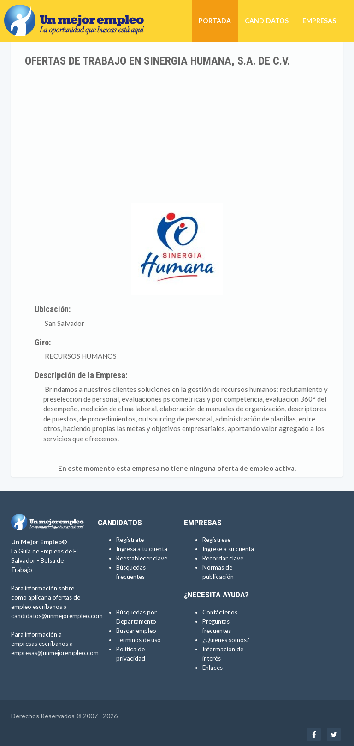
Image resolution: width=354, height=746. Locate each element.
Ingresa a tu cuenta (141, 549)
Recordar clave (222, 558)
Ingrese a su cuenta (228, 549)
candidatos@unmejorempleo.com (57, 616)
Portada (215, 20)
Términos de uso (138, 640)
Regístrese (216, 539)
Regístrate (130, 539)
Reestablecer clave (141, 558)
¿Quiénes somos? (225, 640)
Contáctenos (219, 612)
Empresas (319, 20)
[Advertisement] (177, 136)
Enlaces (212, 667)
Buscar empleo (136, 630)
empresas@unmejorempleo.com (55, 652)
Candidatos (267, 20)
